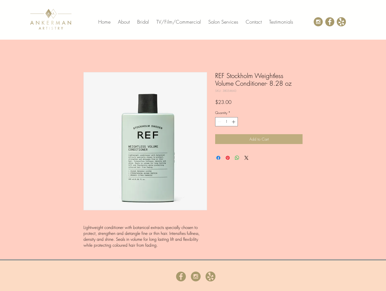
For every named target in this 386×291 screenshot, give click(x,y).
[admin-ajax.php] (329, 21)
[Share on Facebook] (218, 158)
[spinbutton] (226, 121)
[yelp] (341, 21)
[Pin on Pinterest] (228, 158)
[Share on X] (246, 158)
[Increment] (234, 121)
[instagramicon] (318, 21)
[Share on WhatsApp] (237, 158)
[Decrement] (219, 121)
